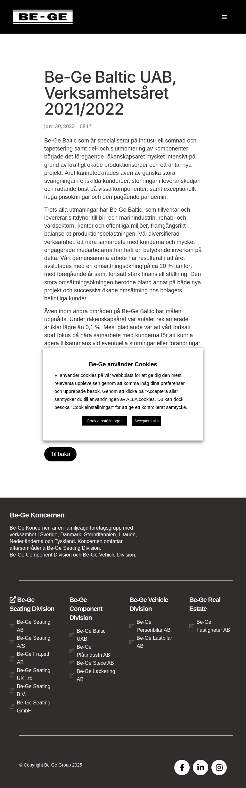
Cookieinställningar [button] (104, 420)
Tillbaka (60, 454)
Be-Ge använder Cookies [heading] (123, 364)
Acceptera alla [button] (146, 421)
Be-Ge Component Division (86, 608)
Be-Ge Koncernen (37, 515)
